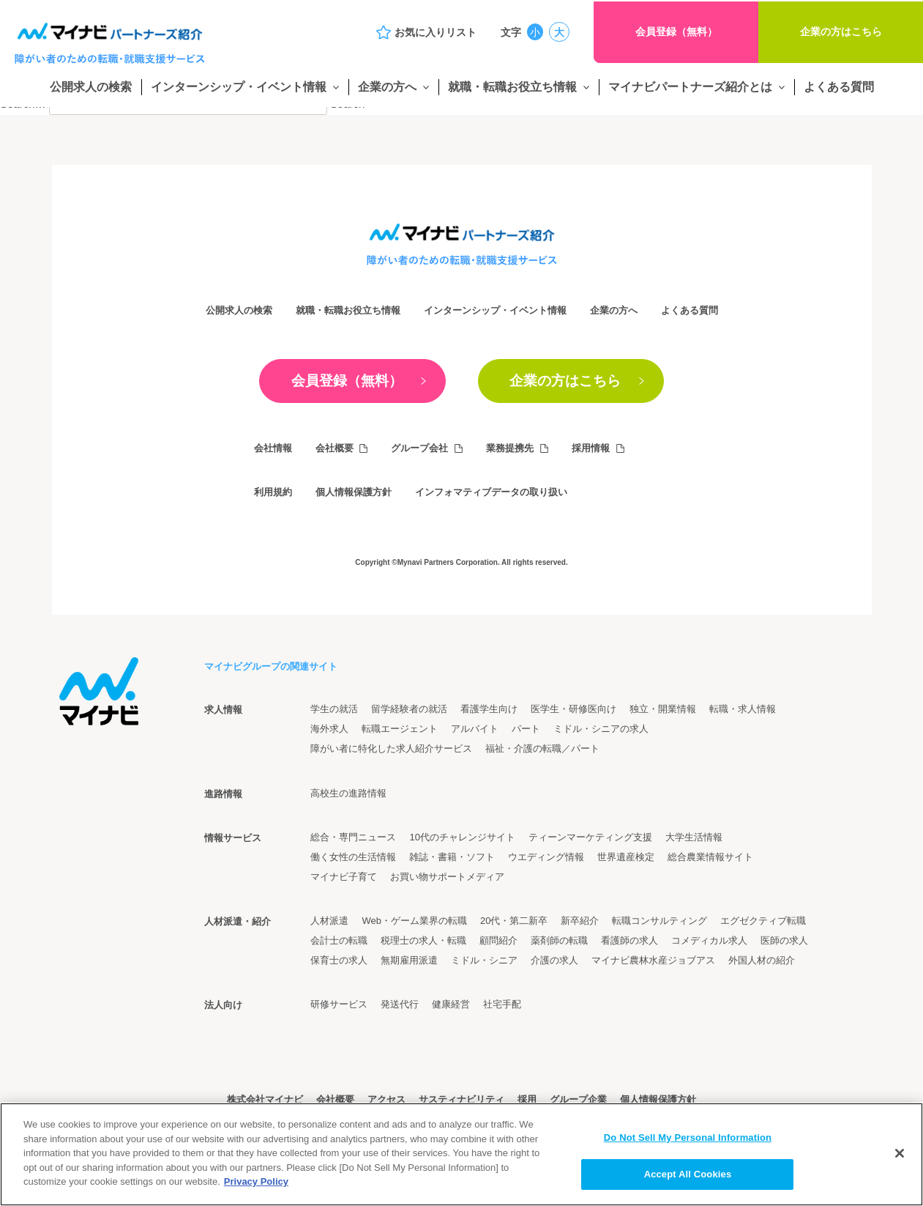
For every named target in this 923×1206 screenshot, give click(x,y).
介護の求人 (554, 960)
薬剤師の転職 (559, 940)
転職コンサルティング (659, 920)
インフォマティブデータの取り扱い (491, 492)
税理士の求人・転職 (423, 940)
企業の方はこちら (841, 31)
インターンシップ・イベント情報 (238, 87)
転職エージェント (400, 728)
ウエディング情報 (546, 856)
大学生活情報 (693, 837)
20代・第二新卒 (514, 920)
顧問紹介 (498, 940)
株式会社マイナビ (265, 1100)
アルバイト (474, 728)
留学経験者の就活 (409, 708)
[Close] (899, 1153)
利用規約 (273, 492)
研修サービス (338, 1004)
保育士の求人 (338, 960)
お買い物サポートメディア (447, 876)
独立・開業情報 (662, 708)
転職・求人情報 (742, 708)
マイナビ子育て (343, 876)
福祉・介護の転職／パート (542, 749)
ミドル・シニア (484, 960)
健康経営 (451, 1004)
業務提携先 (510, 448)
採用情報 (591, 448)
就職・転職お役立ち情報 (512, 87)
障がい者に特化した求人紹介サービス (391, 749)
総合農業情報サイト (710, 856)
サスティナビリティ (461, 1100)
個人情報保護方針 (353, 492)
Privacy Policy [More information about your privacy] (256, 1181)
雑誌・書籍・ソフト (452, 856)
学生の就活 (334, 708)
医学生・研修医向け (573, 708)
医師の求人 (784, 940)
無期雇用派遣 (409, 960)
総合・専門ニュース (353, 837)
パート (526, 728)
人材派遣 (329, 920)
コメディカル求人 (709, 940)
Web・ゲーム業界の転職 (414, 920)
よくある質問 (839, 87)
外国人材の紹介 (761, 960)
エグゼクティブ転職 (763, 920)
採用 (527, 1100)
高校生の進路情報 (348, 793)
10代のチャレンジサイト (462, 837)
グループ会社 (420, 448)
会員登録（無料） (676, 31)
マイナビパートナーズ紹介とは (690, 87)
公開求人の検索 (91, 87)
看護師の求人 (629, 940)
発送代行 (400, 1004)
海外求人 (329, 728)
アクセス (386, 1100)
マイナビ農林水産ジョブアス (653, 960)
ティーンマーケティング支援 (590, 837)
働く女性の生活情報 (353, 856)
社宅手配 (502, 1004)
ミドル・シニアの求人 (601, 728)
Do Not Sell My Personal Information (687, 1137)
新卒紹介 (580, 920)
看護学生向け (488, 708)
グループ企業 (578, 1100)
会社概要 (334, 448)
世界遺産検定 (625, 856)
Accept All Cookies (688, 1174)
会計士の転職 (338, 940)
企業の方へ (387, 87)
